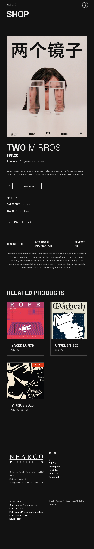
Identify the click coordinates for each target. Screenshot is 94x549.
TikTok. (53, 463)
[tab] (15, 244)
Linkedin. (53, 473)
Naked (22, 345)
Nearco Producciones (65, 501)
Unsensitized (67, 345)
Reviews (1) (80, 244)
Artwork (27, 204)
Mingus (22, 405)
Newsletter (15, 518)
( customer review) (34, 161)
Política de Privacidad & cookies (26, 511)
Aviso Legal (15, 501)
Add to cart (30, 186)
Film (18, 211)
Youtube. (53, 470)
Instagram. (54, 466)
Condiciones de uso (19, 515)
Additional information (43, 244)
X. (50, 459)
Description (15, 244)
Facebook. (54, 477)
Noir (27, 211)
